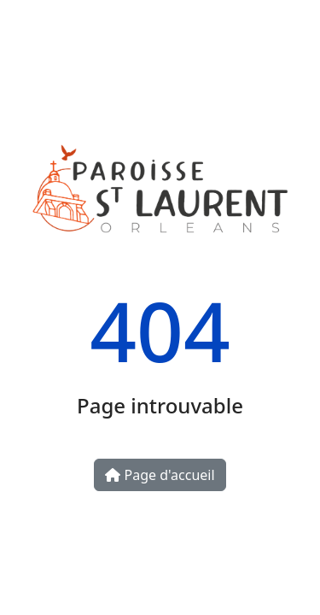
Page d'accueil (159, 475)
